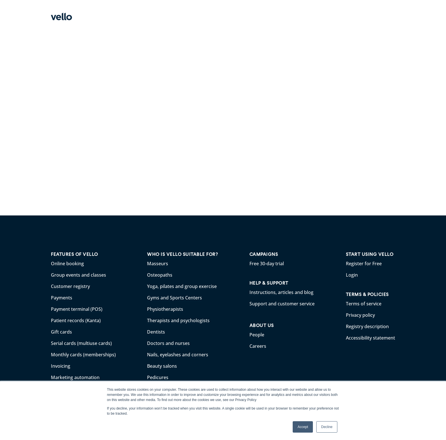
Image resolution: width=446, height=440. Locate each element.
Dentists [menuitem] (156, 332)
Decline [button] (327, 427)
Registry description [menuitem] (367, 326)
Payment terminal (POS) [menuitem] (76, 309)
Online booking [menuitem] (67, 263)
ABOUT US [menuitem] (261, 325)
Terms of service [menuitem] (363, 304)
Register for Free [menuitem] (364, 263)
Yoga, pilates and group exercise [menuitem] (182, 286)
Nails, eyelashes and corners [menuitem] (177, 354)
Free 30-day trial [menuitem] (266, 263)
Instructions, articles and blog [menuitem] (281, 292)
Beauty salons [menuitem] (162, 366)
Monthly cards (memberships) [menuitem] (83, 354)
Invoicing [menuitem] (60, 366)
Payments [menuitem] (61, 298)
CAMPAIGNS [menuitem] (263, 254)
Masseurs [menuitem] (157, 263)
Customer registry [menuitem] (70, 286)
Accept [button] (303, 427)
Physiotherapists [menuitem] (165, 309)
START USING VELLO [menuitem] (370, 254)
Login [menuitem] (352, 275)
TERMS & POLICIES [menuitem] (367, 294)
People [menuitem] (256, 335)
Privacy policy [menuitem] (360, 315)
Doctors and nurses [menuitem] (168, 343)
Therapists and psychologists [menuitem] (178, 320)
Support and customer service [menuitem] (282, 304)
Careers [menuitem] (257, 346)
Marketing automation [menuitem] (75, 377)
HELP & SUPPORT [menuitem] (268, 283)
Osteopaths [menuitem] (159, 275)
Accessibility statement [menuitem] (370, 338)
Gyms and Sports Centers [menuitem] (174, 298)
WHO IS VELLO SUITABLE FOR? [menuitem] (182, 254)
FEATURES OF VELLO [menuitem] (74, 254)
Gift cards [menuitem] (61, 332)
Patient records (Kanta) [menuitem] (76, 320)
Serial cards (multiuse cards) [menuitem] (81, 343)
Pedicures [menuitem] (157, 377)
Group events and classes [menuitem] (78, 275)
